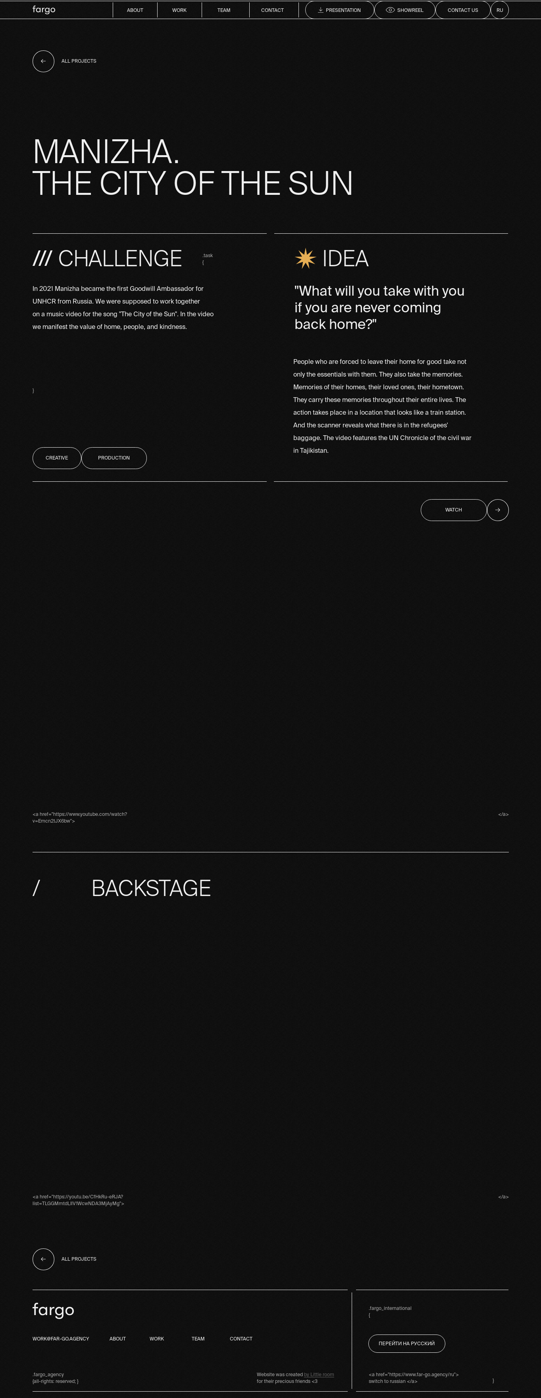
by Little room (319, 1374)
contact (272, 10)
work (179, 10)
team (224, 10)
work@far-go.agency (61, 1338)
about (135, 10)
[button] (463, 10)
